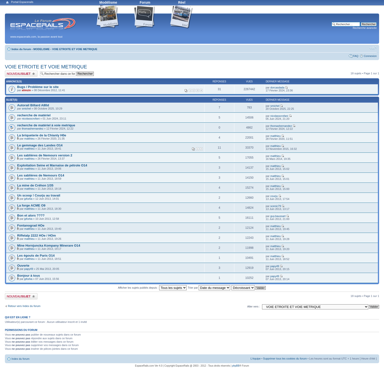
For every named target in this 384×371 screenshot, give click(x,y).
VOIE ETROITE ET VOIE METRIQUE (74, 49)
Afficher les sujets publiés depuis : (152, 287)
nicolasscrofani (31, 118)
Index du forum (21, 49)
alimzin (26, 90)
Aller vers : (253, 306)
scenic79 (275, 206)
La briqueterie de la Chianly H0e (41, 135)
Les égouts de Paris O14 (36, 255)
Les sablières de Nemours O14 (40, 175)
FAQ (355, 56)
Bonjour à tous (28, 275)
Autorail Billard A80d (33, 105)
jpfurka (28, 198)
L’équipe (256, 358)
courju (274, 196)
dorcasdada (277, 87)
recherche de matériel (33, 115)
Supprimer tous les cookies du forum (285, 358)
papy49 (28, 268)
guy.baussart (278, 216)
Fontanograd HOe (30, 225)
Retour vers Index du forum (24, 306)
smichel (26, 108)
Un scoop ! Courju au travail (38, 195)
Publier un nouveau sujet (21, 74)
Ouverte (23, 265)
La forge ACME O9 (31, 205)
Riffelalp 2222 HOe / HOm (36, 235)
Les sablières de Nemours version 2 (44, 155)
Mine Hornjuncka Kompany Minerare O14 (48, 245)
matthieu (29, 138)
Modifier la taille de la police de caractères (373, 48)
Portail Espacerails (22, 1)
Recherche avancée (365, 27)
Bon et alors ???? (31, 215)
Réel (181, 2)
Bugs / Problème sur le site (38, 87)
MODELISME (41, 49)
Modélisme (108, 2)
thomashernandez (32, 128)
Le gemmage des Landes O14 (39, 145)
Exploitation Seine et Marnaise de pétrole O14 (52, 165)
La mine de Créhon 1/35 (35, 185)
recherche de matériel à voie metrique (46, 125)
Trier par (209, 287)
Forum (145, 2)
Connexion (370, 56)
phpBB (236, 365)
